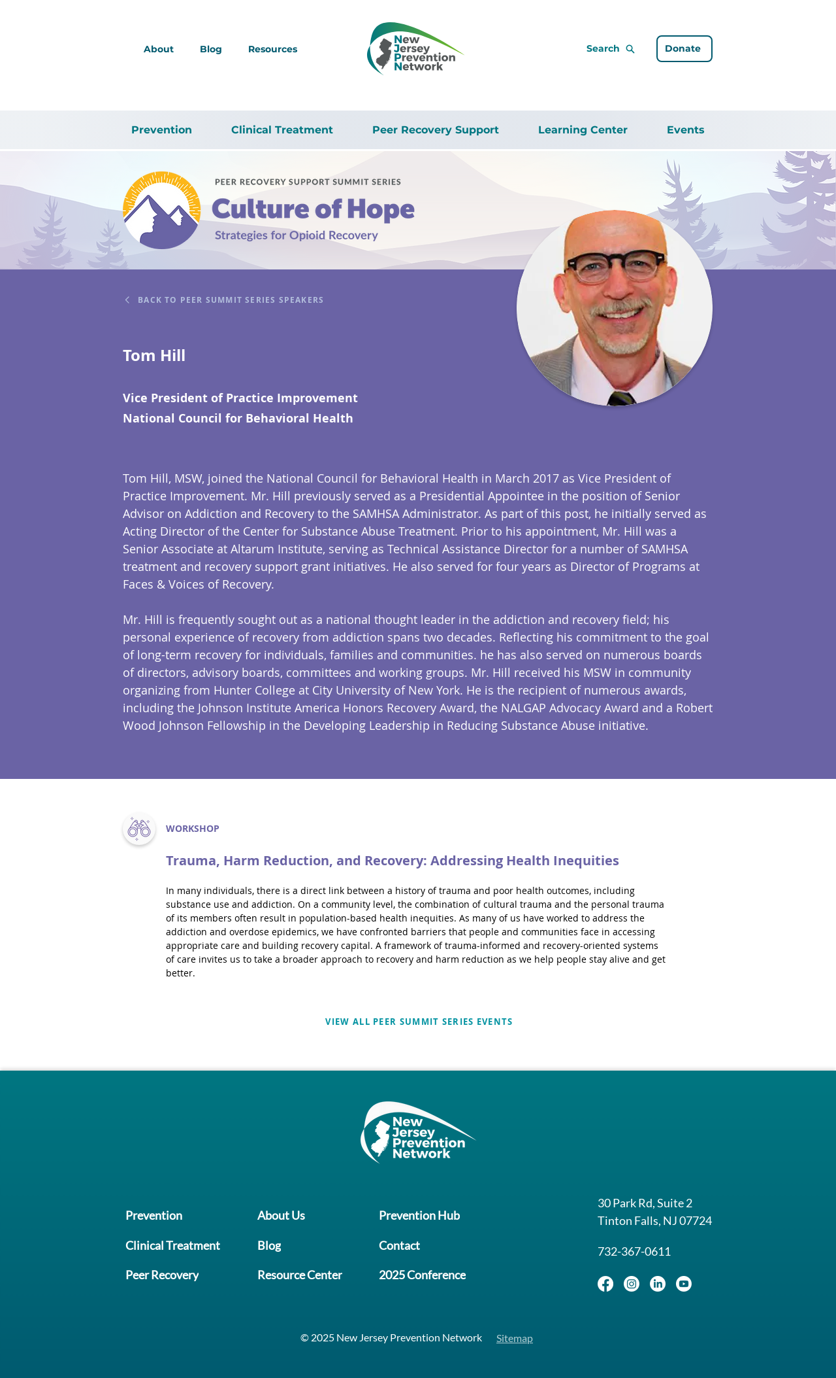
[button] (273, 49)
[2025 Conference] (416, 1272)
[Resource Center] (296, 1272)
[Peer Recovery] (161, 1272)
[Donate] (684, 49)
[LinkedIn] (658, 1284)
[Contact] (393, 1245)
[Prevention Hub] (413, 1219)
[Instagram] (631, 1284)
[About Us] (277, 1219)
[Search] (580, 49)
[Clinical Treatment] (172, 1245)
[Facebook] (605, 1284)
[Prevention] (153, 1219)
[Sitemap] (515, 1337)
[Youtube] (684, 1284)
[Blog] (265, 1245)
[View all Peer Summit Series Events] (418, 1021)
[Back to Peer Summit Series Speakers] (245, 300)
